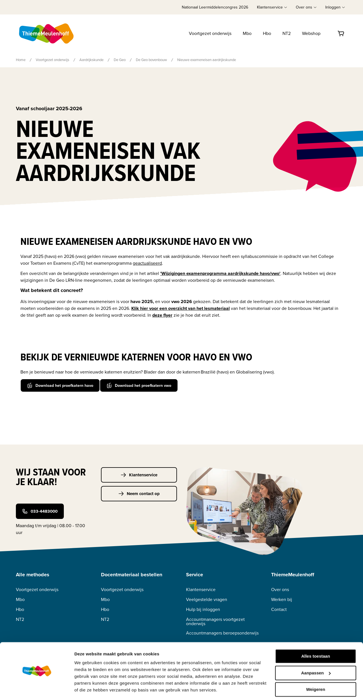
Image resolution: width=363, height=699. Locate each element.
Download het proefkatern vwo (138, 385)
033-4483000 (40, 511)
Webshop (311, 33)
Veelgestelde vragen (206, 599)
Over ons (280, 589)
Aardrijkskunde (91, 59)
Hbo (267, 33)
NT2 (286, 33)
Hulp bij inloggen (203, 609)
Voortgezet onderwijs (210, 33)
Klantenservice (139, 474)
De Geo (120, 59)
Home (21, 59)
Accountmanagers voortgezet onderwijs (215, 621)
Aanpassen (316, 654)
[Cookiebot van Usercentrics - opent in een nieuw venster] (37, 688)
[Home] (47, 33)
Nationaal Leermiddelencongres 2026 (215, 7)
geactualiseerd (147, 263)
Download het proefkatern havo (60, 385)
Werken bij (281, 599)
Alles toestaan (315, 638)
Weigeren (315, 671)
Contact (279, 609)
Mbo (247, 33)
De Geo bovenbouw (151, 59)
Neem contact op (139, 493)
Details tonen (87, 687)
